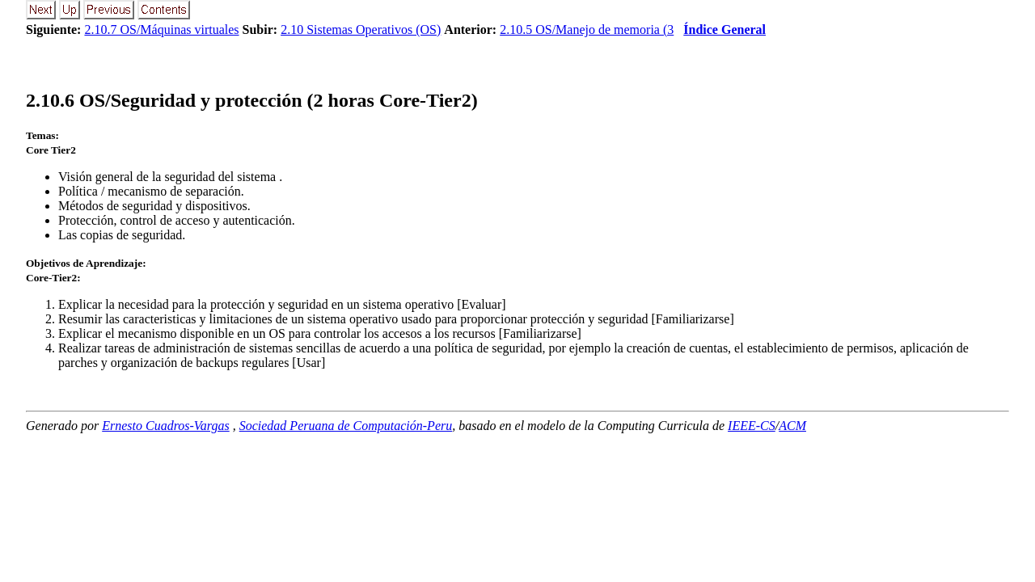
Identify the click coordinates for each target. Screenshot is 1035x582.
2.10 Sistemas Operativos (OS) (361, 29)
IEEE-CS (751, 425)
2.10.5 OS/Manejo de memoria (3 (587, 29)
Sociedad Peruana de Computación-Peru (346, 425)
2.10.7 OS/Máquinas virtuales (161, 29)
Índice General (724, 29)
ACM (792, 425)
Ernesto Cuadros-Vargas (166, 425)
